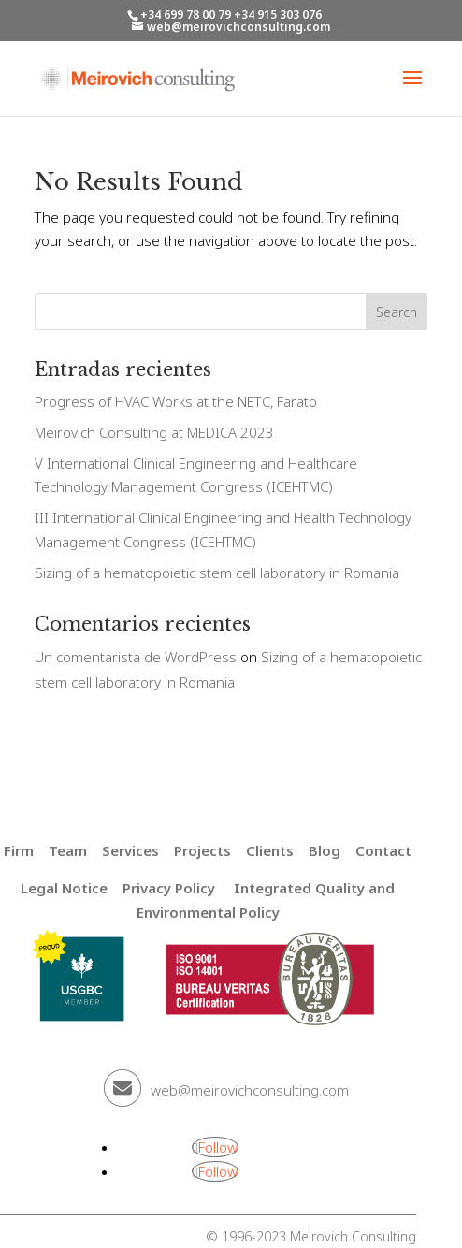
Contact (383, 850)
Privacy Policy (169, 887)
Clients (270, 850)
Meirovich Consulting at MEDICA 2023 (154, 432)
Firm (19, 850)
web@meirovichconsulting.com (250, 1090)
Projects (202, 850)
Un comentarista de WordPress (136, 656)
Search (396, 312)
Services (130, 850)
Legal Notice (64, 887)
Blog (324, 850)
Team (68, 850)
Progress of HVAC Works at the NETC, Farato (176, 401)
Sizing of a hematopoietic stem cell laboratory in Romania (217, 572)
